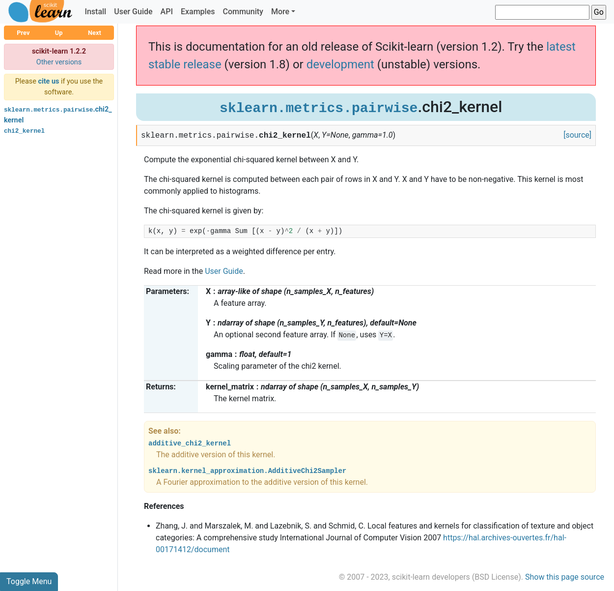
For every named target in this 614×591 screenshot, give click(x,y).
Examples (198, 11)
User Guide (133, 11)
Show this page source (564, 577)
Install (95, 11)
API (167, 11)
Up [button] (59, 32)
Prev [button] (23, 32)
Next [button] (94, 32)
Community (243, 11)
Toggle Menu (29, 581)
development (340, 64)
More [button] (280, 11)
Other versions (59, 62)
